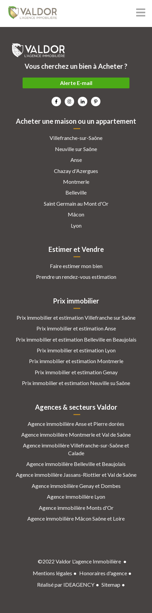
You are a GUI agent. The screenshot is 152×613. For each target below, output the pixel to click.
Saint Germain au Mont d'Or (76, 203)
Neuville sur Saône (76, 149)
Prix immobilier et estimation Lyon (76, 350)
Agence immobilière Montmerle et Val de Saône (76, 434)
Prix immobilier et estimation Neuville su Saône (76, 383)
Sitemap (110, 584)
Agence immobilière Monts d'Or (76, 507)
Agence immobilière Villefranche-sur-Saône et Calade (76, 449)
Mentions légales (52, 573)
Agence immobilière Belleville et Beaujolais (76, 464)
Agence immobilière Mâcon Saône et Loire (76, 518)
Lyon (76, 225)
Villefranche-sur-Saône (76, 138)
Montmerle (76, 181)
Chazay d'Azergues (76, 171)
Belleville (76, 192)
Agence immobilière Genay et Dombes (76, 486)
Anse (76, 159)
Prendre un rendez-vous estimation (76, 276)
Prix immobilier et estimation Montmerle (76, 361)
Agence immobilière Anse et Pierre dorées (76, 423)
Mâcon (76, 214)
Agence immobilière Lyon (76, 496)
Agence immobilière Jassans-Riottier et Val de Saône (76, 474)
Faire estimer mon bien (76, 266)
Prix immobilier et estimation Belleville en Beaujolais (76, 339)
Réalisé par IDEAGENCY (65, 584)
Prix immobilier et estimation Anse (76, 328)
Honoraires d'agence (103, 573)
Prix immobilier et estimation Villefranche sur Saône (76, 317)
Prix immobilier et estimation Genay (76, 372)
